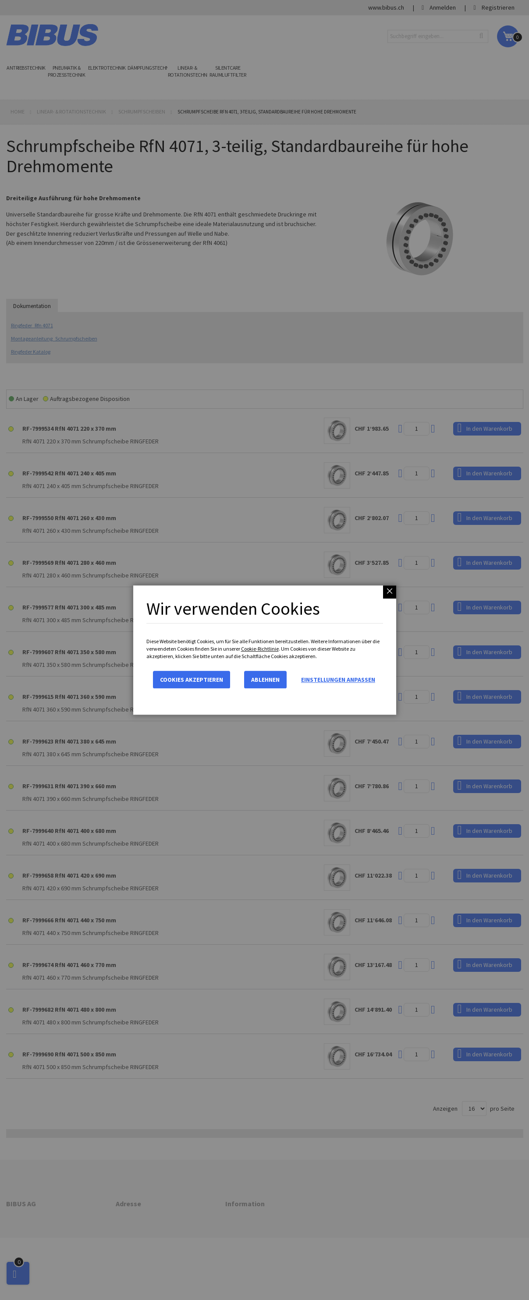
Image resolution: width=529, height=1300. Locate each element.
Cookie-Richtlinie (260, 648)
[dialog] (264, 650)
